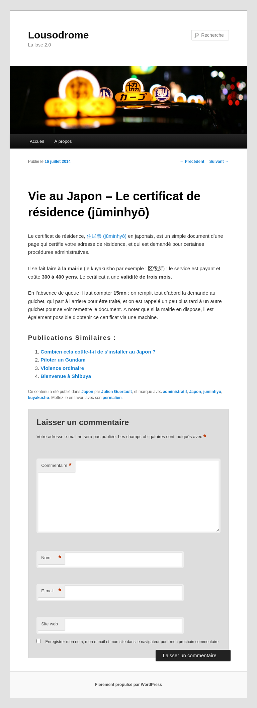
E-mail (51, 591)
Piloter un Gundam (62, 360)
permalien (112, 397)
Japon (87, 391)
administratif (175, 391)
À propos (63, 141)
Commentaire (56, 466)
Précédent (192, 161)
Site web (49, 623)
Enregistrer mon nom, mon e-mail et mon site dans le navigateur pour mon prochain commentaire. (133, 641)
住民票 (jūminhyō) (106, 236)
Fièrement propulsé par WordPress (128, 684)
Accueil (37, 141)
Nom (51, 558)
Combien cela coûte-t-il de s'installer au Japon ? (98, 352)
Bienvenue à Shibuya (65, 376)
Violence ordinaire (62, 368)
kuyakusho (38, 397)
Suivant (219, 161)
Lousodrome (58, 34)
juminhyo (212, 391)
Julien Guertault (116, 391)
